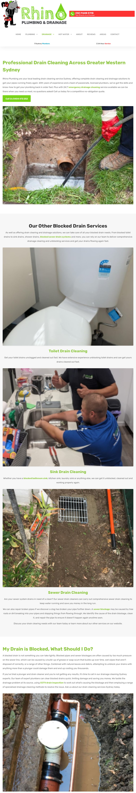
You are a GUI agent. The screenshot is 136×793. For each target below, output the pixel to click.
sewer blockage (102, 609)
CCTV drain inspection (51, 682)
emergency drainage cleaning (84, 87)
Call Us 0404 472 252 (17, 98)
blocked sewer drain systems (55, 237)
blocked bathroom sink (36, 478)
